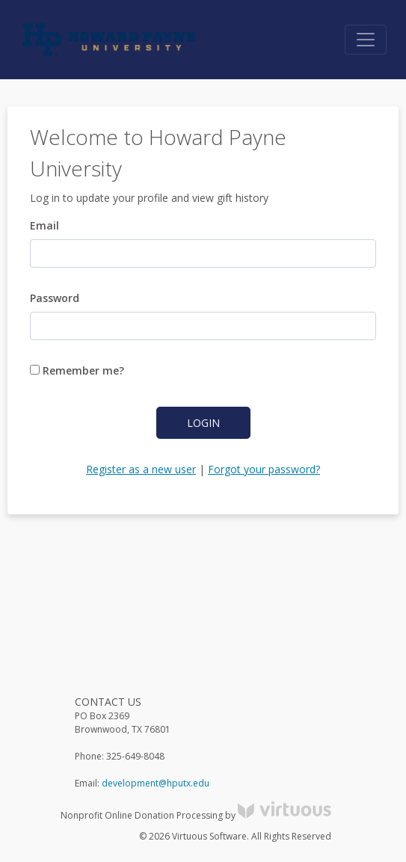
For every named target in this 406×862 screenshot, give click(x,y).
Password (54, 298)
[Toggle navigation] (366, 40)
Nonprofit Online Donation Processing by (196, 815)
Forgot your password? (264, 469)
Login (203, 423)
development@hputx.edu (155, 783)
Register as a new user (141, 469)
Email (44, 225)
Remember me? (77, 370)
